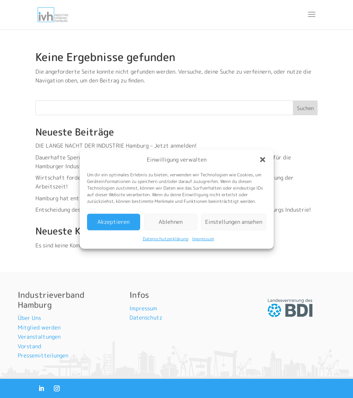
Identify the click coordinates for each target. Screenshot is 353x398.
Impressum (203, 238)
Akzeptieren (113, 222)
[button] (262, 159)
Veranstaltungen (39, 337)
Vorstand (29, 346)
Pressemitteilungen (43, 355)
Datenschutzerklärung (165, 238)
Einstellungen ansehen (233, 222)
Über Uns (29, 318)
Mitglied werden (39, 327)
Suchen (305, 108)
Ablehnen (171, 222)
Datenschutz (145, 317)
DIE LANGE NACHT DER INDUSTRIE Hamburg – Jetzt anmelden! (116, 145)
